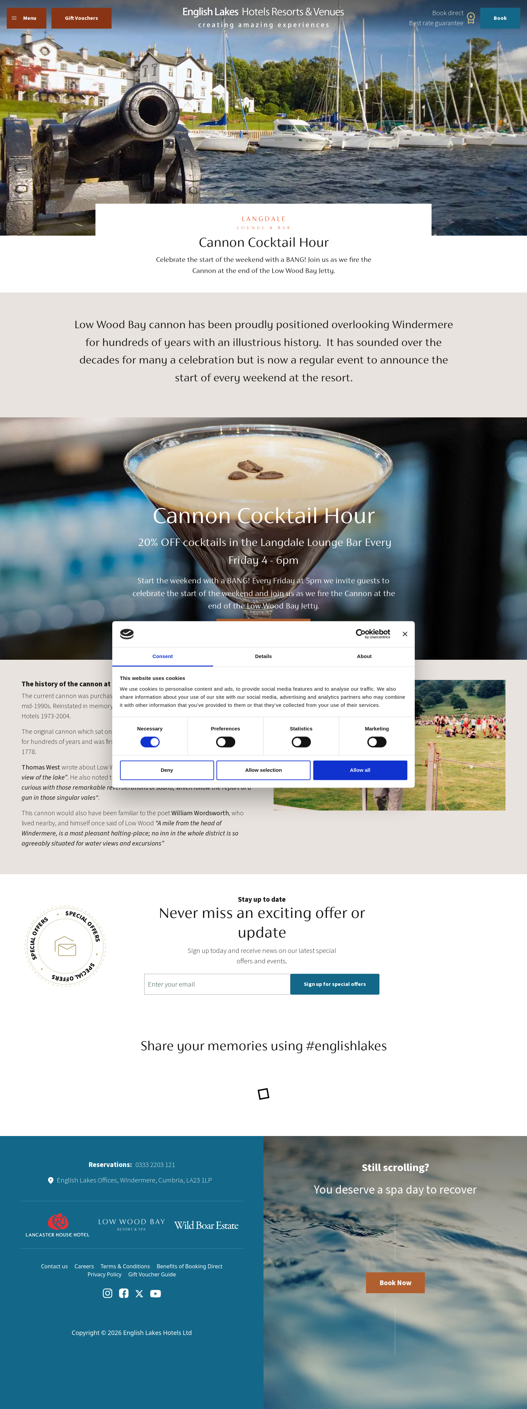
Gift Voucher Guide (152, 1274)
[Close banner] (405, 634)
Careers (84, 1266)
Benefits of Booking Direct (189, 1266)
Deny (167, 770)
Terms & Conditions (125, 1266)
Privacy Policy (105, 1274)
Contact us (54, 1266)
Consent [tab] (163, 656)
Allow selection (263, 770)
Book (500, 18)
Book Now (395, 1283)
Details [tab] (263, 656)
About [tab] (364, 656)
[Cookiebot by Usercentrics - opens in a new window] (360, 634)
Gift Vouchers (81, 18)
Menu (24, 18)
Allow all (360, 770)
